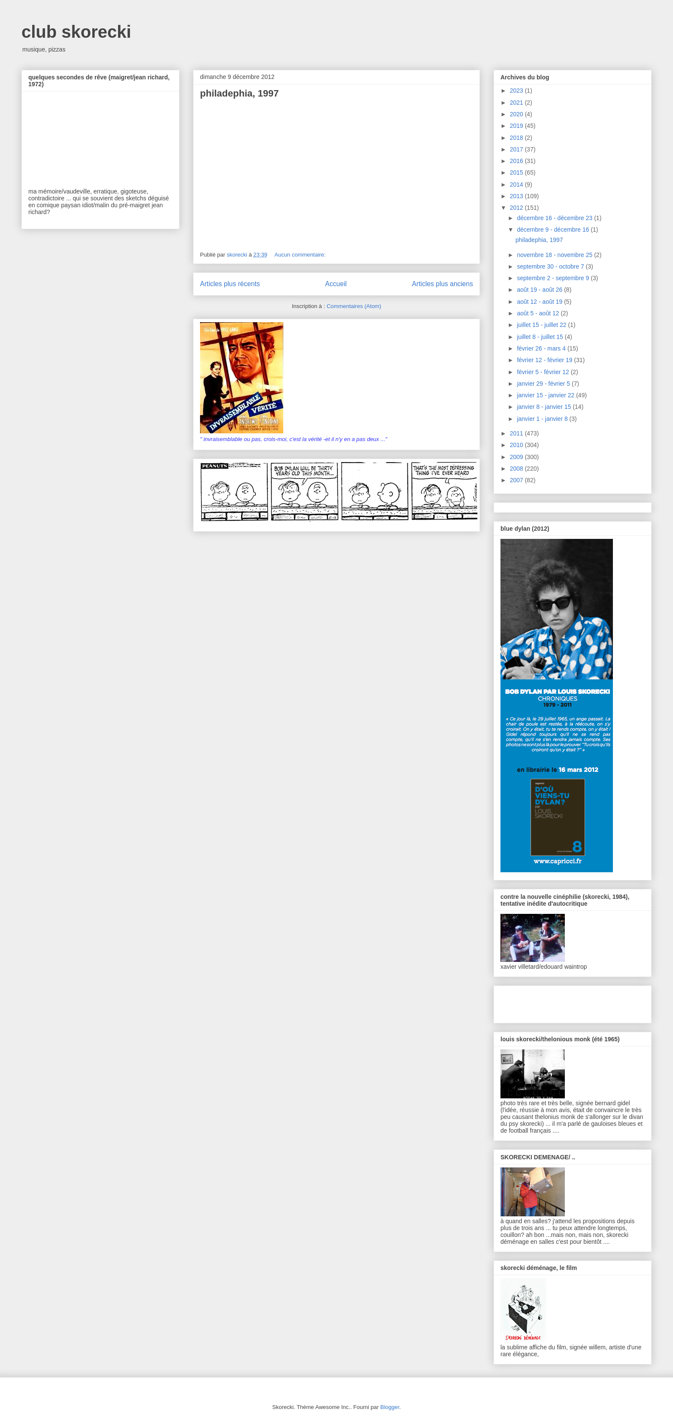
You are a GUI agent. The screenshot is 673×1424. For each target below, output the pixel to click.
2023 (517, 90)
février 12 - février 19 (545, 360)
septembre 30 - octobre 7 (551, 266)
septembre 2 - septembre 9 (554, 278)
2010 (517, 444)
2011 (517, 433)
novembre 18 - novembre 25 (555, 254)
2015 (517, 172)
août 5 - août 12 (539, 313)
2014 (517, 184)
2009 (517, 457)
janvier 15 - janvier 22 (546, 395)
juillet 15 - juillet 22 (542, 324)
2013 (517, 196)
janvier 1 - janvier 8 (543, 418)
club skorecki (76, 31)
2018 (517, 137)
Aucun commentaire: (300, 254)
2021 (517, 102)
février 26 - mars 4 (542, 348)
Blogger (389, 1407)
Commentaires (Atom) (354, 306)
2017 (517, 149)
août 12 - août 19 (540, 301)
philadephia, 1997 (239, 93)
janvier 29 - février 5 (544, 383)
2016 (517, 160)
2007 (517, 480)
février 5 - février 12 (543, 372)
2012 (517, 207)
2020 (517, 114)
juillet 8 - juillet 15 (540, 336)
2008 (517, 468)
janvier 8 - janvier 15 (545, 406)
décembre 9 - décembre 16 (554, 229)
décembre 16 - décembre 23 (555, 218)
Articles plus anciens (442, 283)
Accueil (336, 283)
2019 (517, 125)
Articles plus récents (230, 283)
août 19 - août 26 (540, 289)
